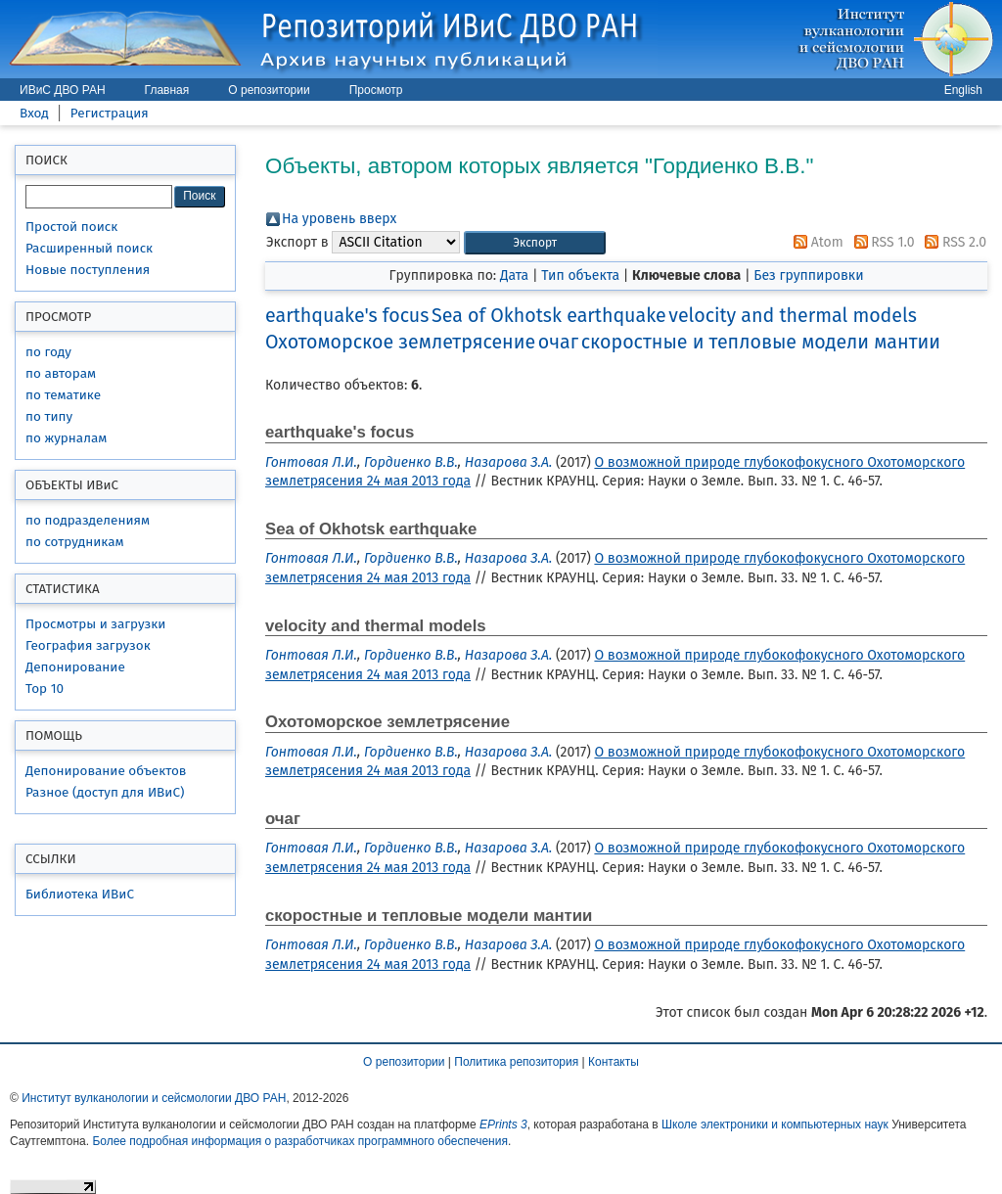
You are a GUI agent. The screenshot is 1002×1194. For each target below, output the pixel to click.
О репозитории (268, 90)
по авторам (60, 373)
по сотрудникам (74, 541)
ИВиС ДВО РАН (63, 90)
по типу (48, 416)
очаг (558, 342)
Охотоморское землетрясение (400, 342)
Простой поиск (71, 226)
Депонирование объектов (105, 770)
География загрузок (88, 645)
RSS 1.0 (881, 242)
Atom (815, 242)
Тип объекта (580, 275)
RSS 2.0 (952, 242)
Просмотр (376, 90)
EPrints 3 (503, 1124)
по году (48, 352)
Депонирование (75, 667)
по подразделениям (87, 520)
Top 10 (44, 688)
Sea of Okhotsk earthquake (549, 315)
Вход (34, 113)
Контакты (613, 1062)
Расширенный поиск (89, 248)
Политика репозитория (516, 1062)
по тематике (63, 395)
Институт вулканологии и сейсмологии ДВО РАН (154, 1098)
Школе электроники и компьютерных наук (774, 1124)
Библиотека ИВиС (79, 894)
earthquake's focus (347, 315)
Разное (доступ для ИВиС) (104, 792)
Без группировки (808, 275)
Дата (514, 275)
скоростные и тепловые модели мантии (760, 342)
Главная (167, 90)
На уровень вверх (339, 218)
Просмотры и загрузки (95, 624)
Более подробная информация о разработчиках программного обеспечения (300, 1141)
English (963, 90)
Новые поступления (87, 269)
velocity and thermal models (792, 315)
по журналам (66, 438)
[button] (535, 243)
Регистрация (109, 113)
